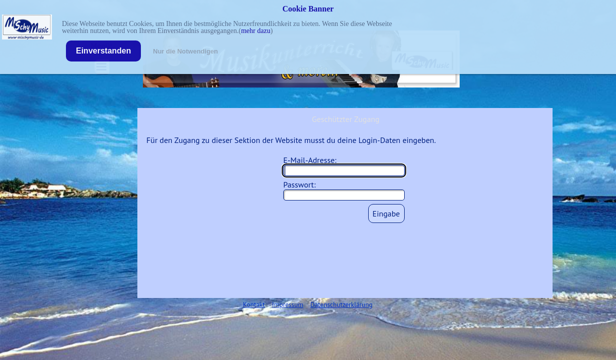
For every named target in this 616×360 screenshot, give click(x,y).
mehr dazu (255, 30)
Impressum (287, 304)
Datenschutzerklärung (341, 304)
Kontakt (254, 304)
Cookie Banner (308, 8)
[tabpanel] (308, 304)
